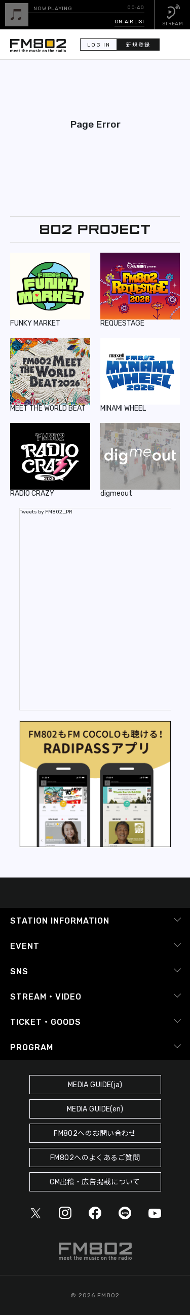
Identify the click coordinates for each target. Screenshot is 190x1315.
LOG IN (98, 45)
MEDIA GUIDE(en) (95, 1109)
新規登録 (138, 45)
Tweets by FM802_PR (46, 512)
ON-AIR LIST (129, 22)
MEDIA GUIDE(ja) (95, 1085)
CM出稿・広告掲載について (95, 1182)
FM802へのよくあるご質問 (95, 1157)
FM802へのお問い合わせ (95, 1133)
